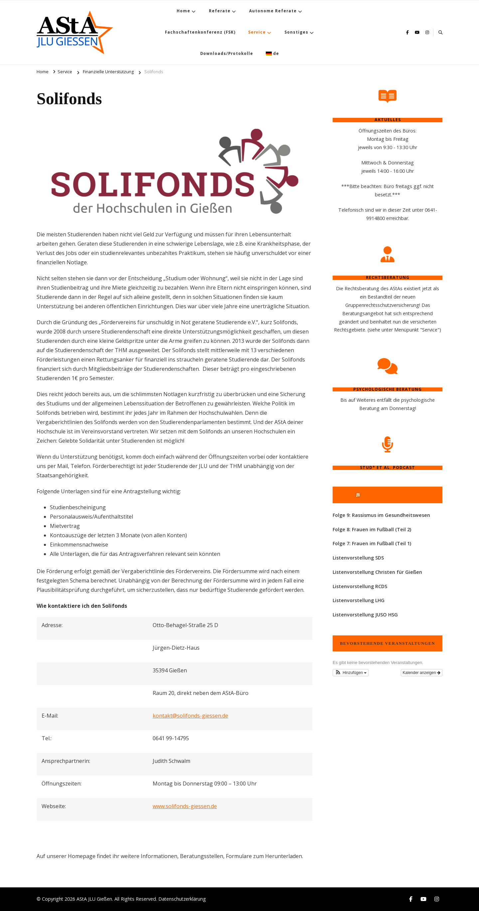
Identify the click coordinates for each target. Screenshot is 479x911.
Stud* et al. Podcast (390, 494)
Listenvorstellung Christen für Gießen (377, 572)
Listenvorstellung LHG (359, 600)
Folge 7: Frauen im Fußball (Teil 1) (372, 543)
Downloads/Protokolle (226, 53)
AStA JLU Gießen (94, 899)
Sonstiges (296, 32)
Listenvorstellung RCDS (360, 586)
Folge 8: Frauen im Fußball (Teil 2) (372, 529)
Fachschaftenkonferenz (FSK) (200, 32)
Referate (220, 10)
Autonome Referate (273, 10)
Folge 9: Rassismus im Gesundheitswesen (381, 515)
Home (183, 10)
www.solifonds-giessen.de (185, 806)
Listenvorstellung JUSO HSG (365, 614)
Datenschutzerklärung (182, 899)
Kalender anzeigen (421, 672)
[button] (350, 672)
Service (257, 32)
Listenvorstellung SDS (358, 558)
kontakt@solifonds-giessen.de (190, 715)
